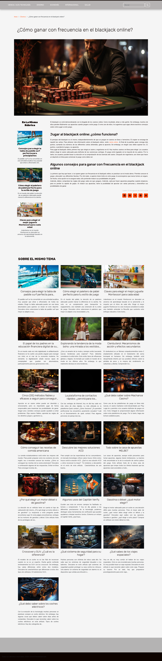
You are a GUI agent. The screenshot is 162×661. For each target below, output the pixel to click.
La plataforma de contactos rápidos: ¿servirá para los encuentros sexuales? (81, 398)
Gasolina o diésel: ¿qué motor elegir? (124, 501)
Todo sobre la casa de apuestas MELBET (124, 449)
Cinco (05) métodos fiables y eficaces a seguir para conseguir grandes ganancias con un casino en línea (38, 400)
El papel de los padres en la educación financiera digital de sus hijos (38, 346)
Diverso (40, 5)
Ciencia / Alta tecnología (19, 5)
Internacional (72, 5)
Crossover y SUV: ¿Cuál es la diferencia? (38, 553)
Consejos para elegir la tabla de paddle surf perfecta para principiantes (29, 152)
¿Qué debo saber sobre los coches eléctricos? (38, 605)
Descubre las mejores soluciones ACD (81, 449)
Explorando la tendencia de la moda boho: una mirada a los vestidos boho (81, 346)
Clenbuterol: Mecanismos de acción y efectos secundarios (123, 345)
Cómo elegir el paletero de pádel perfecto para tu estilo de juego (30, 187)
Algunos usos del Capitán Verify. (81, 499)
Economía (54, 5)
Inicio (16, 17)
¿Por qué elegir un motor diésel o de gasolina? (38, 501)
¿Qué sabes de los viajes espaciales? (124, 553)
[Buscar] (134, 5)
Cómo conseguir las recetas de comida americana (38, 449)
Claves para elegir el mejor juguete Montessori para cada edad (30, 223)
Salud (87, 5)
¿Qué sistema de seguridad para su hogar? (81, 553)
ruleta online (113, 142)
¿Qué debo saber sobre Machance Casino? (124, 397)
